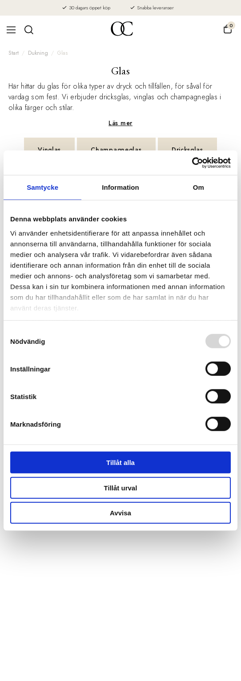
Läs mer (120, 122)
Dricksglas (187, 149)
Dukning (38, 53)
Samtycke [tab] (42, 187)
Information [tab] (120, 187)
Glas (62, 53)
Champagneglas (116, 149)
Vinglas (49, 149)
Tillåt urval (120, 487)
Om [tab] (198, 187)
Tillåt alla (120, 462)
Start (13, 53)
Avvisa (120, 513)
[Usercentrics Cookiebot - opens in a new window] (192, 162)
